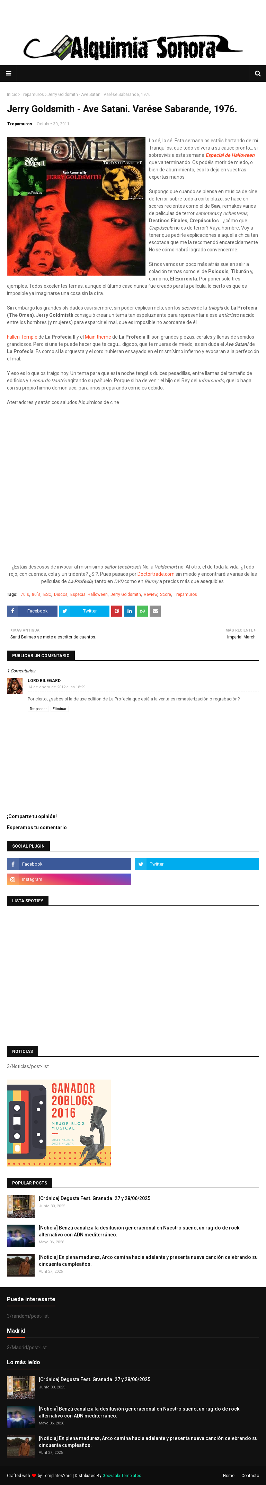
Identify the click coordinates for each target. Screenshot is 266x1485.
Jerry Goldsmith (125, 594)
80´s (36, 594)
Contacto (250, 1475)
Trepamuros (32, 94)
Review (150, 594)
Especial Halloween (89, 594)
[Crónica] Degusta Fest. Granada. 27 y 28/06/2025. (95, 1198)
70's (25, 594)
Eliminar (59, 709)
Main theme (98, 337)
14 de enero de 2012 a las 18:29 (56, 687)
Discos (61, 594)
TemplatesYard (57, 1475)
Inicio (12, 94)
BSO (47, 594)
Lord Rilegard (44, 680)
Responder (38, 709)
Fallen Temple (22, 337)
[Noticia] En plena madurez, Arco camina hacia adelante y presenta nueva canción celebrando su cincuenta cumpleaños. (148, 1260)
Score (165, 594)
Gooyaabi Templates (122, 1475)
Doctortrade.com (156, 574)
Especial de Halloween (230, 155)
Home (228, 1475)
